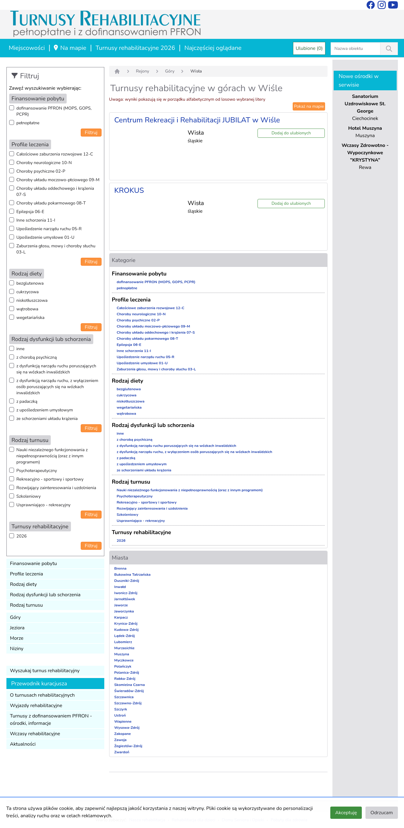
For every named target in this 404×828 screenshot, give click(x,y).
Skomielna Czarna (129, 684)
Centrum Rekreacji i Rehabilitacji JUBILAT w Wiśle (197, 120)
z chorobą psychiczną (37, 357)
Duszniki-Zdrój (126, 580)
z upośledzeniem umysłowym (45, 410)
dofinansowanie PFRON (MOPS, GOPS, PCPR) (54, 111)
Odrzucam (381, 812)
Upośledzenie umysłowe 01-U (46, 237)
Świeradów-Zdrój (129, 690)
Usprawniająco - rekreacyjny (44, 505)
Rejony (142, 71)
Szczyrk (120, 709)
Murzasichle (124, 648)
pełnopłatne (28, 123)
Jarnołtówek (124, 599)
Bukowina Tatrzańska (132, 574)
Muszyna (121, 654)
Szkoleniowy (29, 496)
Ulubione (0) (309, 48)
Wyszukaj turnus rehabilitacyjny (45, 670)
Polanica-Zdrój (126, 672)
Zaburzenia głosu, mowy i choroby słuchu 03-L (56, 249)
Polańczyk (123, 666)
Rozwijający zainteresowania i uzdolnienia (56, 488)
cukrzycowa (28, 292)
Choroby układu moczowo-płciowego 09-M (58, 180)
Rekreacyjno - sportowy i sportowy (50, 479)
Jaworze (121, 605)
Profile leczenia (26, 574)
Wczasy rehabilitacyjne (35, 733)
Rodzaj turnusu (26, 605)
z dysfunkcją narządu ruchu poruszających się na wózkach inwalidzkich (56, 369)
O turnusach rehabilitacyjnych (42, 695)
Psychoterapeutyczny (37, 471)
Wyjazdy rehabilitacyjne (36, 705)
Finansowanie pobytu (33, 563)
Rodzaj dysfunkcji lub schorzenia (45, 594)
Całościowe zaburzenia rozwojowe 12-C (55, 154)
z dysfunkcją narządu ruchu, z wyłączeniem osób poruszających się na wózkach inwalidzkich (57, 387)
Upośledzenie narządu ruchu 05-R (49, 229)
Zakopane (122, 733)
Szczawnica (124, 697)
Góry (15, 617)
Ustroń (120, 715)
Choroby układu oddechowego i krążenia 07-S (55, 191)
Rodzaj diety (23, 584)
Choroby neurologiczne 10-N (44, 163)
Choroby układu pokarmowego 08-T (51, 203)
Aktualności (23, 744)
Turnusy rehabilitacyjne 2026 (135, 48)
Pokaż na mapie (309, 106)
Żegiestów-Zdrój (128, 746)
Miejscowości (27, 48)
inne (21, 349)
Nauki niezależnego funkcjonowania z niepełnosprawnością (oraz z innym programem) (52, 456)
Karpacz (121, 617)
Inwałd (120, 586)
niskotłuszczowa (32, 300)
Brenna (120, 568)
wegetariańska (31, 317)
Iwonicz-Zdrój (126, 592)
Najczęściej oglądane (213, 48)
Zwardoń (121, 752)
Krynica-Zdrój (126, 623)
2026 (22, 536)
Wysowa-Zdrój (127, 727)
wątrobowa (28, 309)
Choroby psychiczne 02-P (41, 171)
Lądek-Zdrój (124, 635)
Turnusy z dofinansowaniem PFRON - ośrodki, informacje (51, 720)
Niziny (17, 648)
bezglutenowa (30, 283)
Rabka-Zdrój (124, 678)
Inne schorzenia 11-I (36, 220)
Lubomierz (123, 641)
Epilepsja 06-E (30, 212)
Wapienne (123, 721)
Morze (17, 638)
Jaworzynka (124, 611)
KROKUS (129, 190)
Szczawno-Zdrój (128, 703)
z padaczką (27, 401)
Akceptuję (346, 812)
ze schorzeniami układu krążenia (47, 418)
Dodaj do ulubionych (291, 133)
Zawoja (120, 739)
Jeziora (17, 627)
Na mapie (69, 48)
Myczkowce (124, 660)
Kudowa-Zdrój (126, 629)
